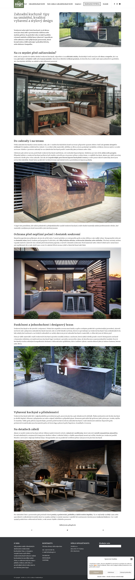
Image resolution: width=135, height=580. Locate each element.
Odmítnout (111, 572)
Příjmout (96, 572)
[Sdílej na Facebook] (32, 530)
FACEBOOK (45, 555)
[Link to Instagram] (117, 4)
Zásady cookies (101, 576)
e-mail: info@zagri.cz (49, 552)
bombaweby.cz (39, 577)
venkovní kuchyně (47, 56)
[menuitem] (25, 4)
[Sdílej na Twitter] (67, 530)
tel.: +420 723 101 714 (48, 550)
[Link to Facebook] (114, 4)
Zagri (51, 339)
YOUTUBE (45, 560)
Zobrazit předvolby (125, 572)
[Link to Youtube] (119, 4)
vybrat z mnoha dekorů (89, 341)
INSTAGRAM (46, 558)
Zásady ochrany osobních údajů (114, 576)
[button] (131, 559)
